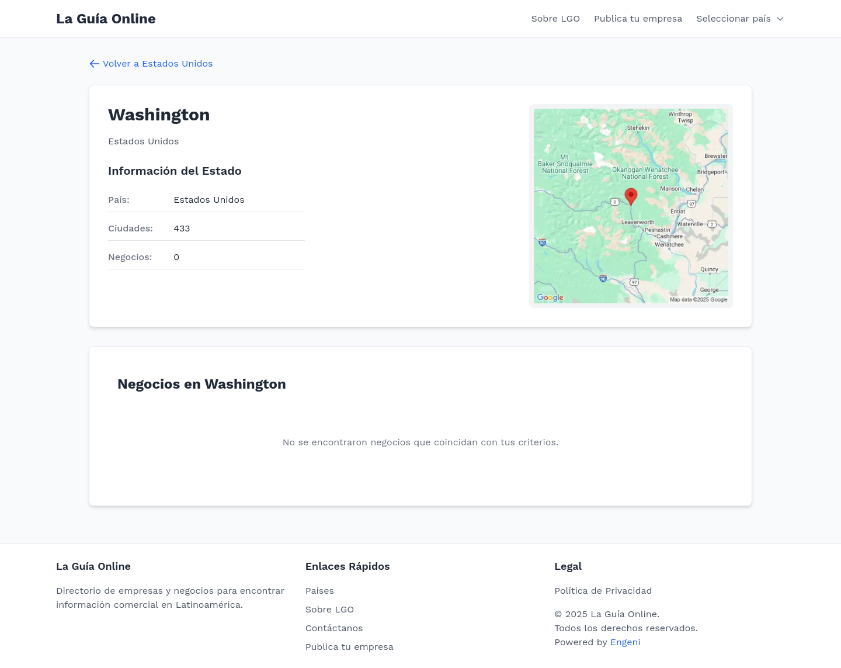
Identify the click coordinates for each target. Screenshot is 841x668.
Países (319, 590)
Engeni (625, 642)
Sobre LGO (556, 18)
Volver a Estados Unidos (151, 64)
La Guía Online (106, 19)
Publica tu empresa (638, 18)
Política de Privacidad (603, 590)
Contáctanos (334, 628)
